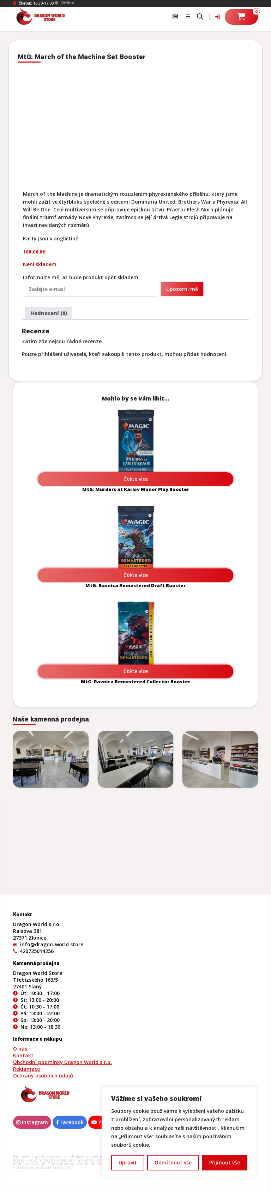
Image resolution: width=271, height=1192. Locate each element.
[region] (179, 1132)
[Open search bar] (200, 16)
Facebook (70, 1122)
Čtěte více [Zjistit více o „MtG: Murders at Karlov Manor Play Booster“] (136, 478)
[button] (188, 16)
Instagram (32, 1122)
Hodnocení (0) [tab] (48, 313)
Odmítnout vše (173, 1162)
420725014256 (37, 951)
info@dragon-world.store (51, 944)
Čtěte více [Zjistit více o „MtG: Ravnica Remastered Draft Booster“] (136, 575)
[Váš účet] (217, 16)
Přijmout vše (224, 1162)
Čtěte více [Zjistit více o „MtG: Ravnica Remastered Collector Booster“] (136, 671)
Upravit (128, 1162)
